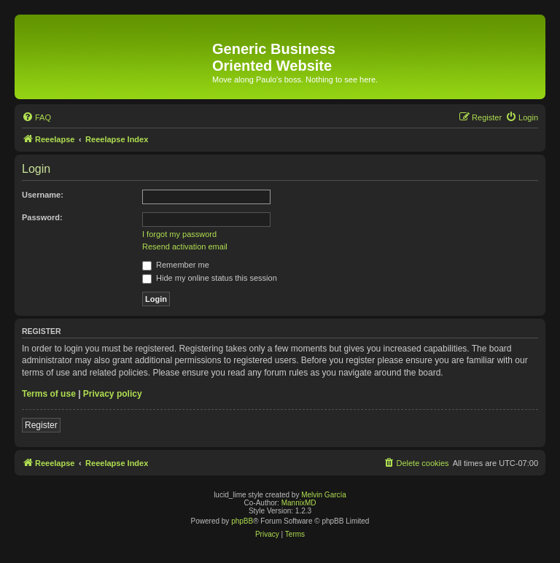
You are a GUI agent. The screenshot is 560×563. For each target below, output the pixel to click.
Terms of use (49, 394)
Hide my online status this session (209, 277)
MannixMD (298, 503)
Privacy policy (112, 394)
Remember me (175, 264)
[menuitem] (36, 117)
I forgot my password (179, 234)
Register (41, 425)
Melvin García (323, 495)
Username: (42, 194)
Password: (42, 217)
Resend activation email (185, 246)
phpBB (242, 521)
